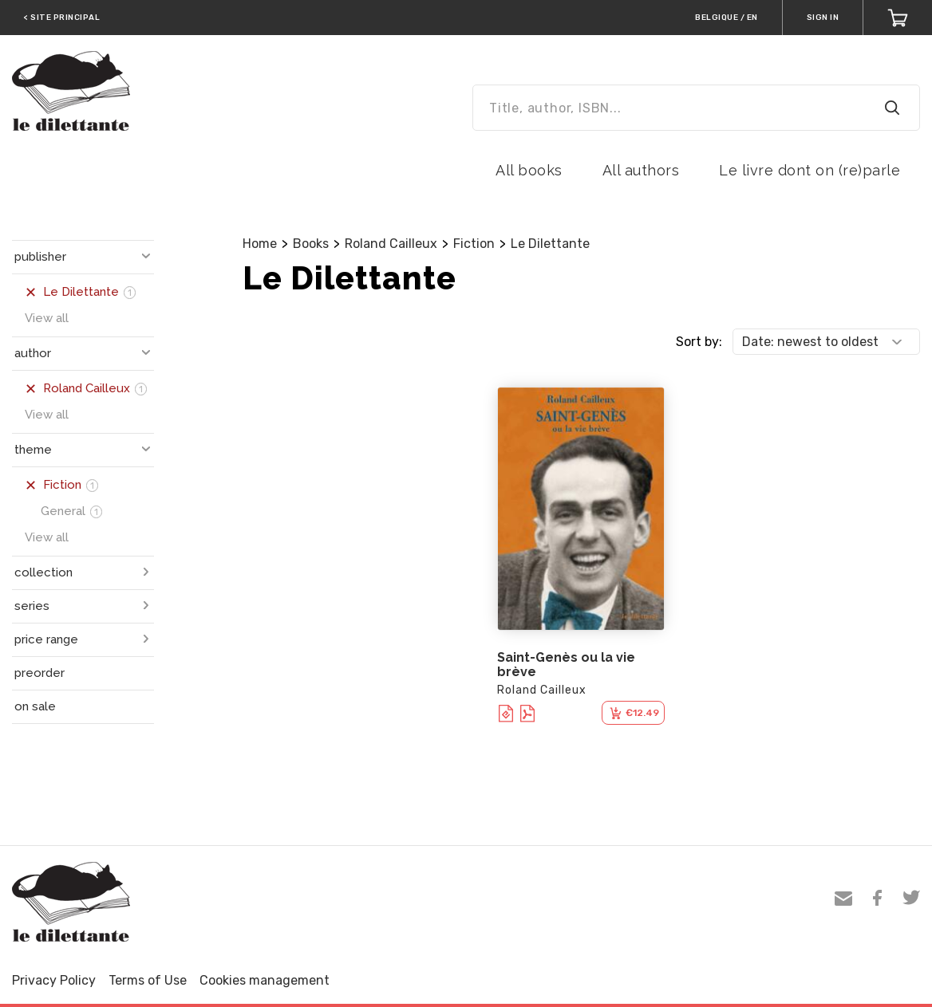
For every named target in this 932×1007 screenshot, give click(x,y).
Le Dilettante (550, 243)
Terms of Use (148, 980)
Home (260, 243)
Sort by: (699, 341)
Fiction (474, 243)
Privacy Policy (54, 980)
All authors (641, 170)
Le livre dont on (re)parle (809, 170)
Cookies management (264, 980)
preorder (39, 673)
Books (311, 243)
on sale (35, 706)
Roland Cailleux (391, 243)
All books (529, 170)
